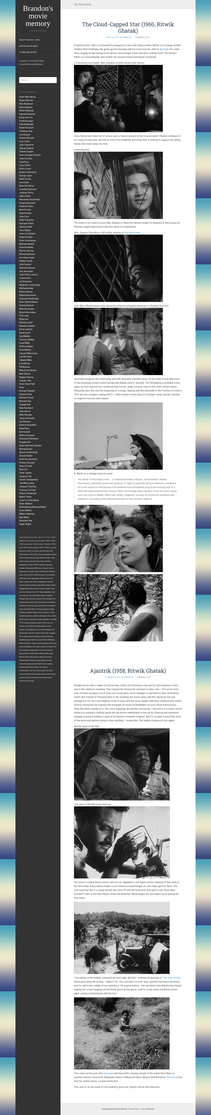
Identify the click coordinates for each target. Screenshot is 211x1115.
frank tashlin (43, 677)
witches (53, 585)
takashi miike (46, 626)
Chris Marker (25, 350)
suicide (54, 554)
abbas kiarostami (45, 657)
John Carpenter (26, 145)
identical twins (46, 674)
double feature (45, 578)
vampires (42, 565)
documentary (40, 541)
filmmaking (28, 548)
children (36, 565)
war (52, 578)
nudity (43, 636)
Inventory (49, 650)
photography (23, 589)
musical (53, 548)
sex (28, 571)
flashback (28, 647)
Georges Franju (26, 223)
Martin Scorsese (27, 435)
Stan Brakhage (26, 124)
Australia (37, 595)
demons (36, 589)
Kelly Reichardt (26, 408)
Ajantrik (164, 49)
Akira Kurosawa (26, 309)
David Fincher (25, 213)
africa (21, 554)
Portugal (22, 599)
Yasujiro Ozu (25, 380)
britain (29, 551)
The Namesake (132, 232)
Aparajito (108, 1073)
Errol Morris (24, 363)
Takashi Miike (25, 360)
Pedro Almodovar (27, 97)
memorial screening (26, 606)
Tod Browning (25, 131)
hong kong (23, 571)
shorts (31, 541)
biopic (36, 667)
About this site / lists (29, 40)
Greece (21, 677)
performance (29, 667)
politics (42, 558)
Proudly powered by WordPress (114, 1109)
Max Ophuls (24, 374)
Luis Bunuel (24, 134)
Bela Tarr (23, 469)
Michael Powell (26, 397)
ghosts (26, 554)
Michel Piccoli (24, 657)
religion (45, 568)
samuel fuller (41, 599)
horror (26, 541)
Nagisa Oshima (26, 377)
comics (50, 568)
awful (31, 575)
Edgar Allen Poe (36, 650)
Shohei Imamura (27, 268)
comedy (42, 571)
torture (27, 623)
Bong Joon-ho (26, 117)
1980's (47, 541)
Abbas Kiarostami (27, 295)
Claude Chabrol (26, 148)
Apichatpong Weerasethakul (32, 507)
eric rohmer (49, 647)
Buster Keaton (26, 292)
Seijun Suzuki (25, 466)
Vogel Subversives (43, 660)
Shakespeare (46, 630)
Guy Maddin (24, 336)
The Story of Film (172, 977)
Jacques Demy (26, 192)
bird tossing (41, 671)
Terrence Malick (26, 339)
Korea (43, 585)
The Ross (49, 671)
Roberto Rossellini (27, 425)
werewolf (38, 664)
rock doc (32, 561)
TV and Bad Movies (28, 52)
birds (47, 551)
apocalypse (23, 565)
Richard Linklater (27, 326)
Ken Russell (24, 432)
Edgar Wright (25, 524)
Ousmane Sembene (28, 438)
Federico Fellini (26, 206)
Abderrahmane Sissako (30, 445)
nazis (21, 575)
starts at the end (43, 623)
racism (26, 575)
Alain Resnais (25, 415)
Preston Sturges (27, 462)
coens (50, 677)
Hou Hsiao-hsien (27, 257)
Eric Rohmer (25, 421)
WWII (35, 568)
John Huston (25, 264)
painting (49, 565)
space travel (34, 571)
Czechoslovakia (42, 643)
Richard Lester (26, 322)
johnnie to (46, 612)
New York (22, 558)
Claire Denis (24, 196)
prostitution (23, 640)
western (48, 558)
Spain (21, 582)
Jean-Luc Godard (27, 233)
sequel (35, 548)
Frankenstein (24, 671)
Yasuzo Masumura (28, 353)
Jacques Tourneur (27, 486)
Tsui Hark (32, 671)
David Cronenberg (27, 172)
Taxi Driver (171, 1077)
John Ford (24, 216)
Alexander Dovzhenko (29, 199)
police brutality (30, 585)
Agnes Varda (25, 497)
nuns (53, 674)
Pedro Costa (25, 168)
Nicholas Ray (25, 401)
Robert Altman (26, 100)
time (51, 619)
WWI (55, 619)
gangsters (35, 578)
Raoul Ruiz (24, 428)
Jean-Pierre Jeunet (28, 274)
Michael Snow (25, 449)
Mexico (52, 571)
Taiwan (34, 643)
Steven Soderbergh (28, 452)
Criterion (47, 544)
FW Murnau (24, 367)
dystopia (49, 599)
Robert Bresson (26, 127)
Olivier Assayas (26, 110)
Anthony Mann (26, 346)
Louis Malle (24, 343)
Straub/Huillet (25, 456)
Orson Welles (25, 510)
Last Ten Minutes (25, 592)
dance (40, 568)
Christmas (23, 612)
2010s (47, 537)
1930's (46, 548)
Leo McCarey (25, 356)
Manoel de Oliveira (28, 370)
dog (20, 602)
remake (22, 568)
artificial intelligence (40, 616)
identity (42, 551)
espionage (27, 609)
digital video (50, 589)
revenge (36, 558)
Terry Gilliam (25, 230)
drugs (38, 561)
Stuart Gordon (26, 237)
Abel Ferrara (25, 209)
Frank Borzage (26, 121)
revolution (49, 595)
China (42, 561)
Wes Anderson (26, 104)
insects (21, 647)
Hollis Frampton (26, 220)
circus (39, 630)
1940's (41, 548)
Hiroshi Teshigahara (28, 479)
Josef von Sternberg (29, 500)
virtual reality (24, 674)
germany (30, 558)
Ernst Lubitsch (26, 329)
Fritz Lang (24, 315)
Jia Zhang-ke (25, 281)
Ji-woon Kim (25, 278)
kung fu (42, 589)
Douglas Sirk (25, 442)
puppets (52, 633)
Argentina (28, 616)
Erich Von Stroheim (28, 459)
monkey (26, 636)
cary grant (40, 640)
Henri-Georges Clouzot (30, 155)
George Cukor (25, 175)
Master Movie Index (28, 46)
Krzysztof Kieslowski (29, 298)
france (40, 544)
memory (22, 585)
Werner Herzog (26, 250)
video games (34, 657)
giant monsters (34, 636)
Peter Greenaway (27, 240)
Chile (31, 653)
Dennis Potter (25, 394)
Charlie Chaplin (26, 151)
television (22, 551)
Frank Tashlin (25, 473)
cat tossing (53, 643)
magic (38, 585)
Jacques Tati (25, 476)
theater (50, 582)
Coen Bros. (24, 162)
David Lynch (24, 333)
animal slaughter (43, 619)
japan (21, 548)
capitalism (26, 650)
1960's (35, 544)
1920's (31, 554)
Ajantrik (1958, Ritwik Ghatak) (128, 670)
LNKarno (37, 575)
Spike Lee (23, 319)
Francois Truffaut (27, 490)
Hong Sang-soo (29, 664)
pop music (27, 578)
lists (51, 551)
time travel (33, 582)
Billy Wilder (24, 517)
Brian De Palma (26, 186)
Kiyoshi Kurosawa (27, 312)
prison (42, 575)
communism (23, 681)
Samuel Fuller (25, 227)
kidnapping (29, 568)
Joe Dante (24, 182)
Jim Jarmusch (26, 271)
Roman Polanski (27, 391)
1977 (37, 592)
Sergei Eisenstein (27, 203)
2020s (53, 537)
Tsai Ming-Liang (26, 483)
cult (54, 599)
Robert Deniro (24, 653)
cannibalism (51, 602)
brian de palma (47, 664)
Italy (36, 554)
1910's (21, 623)
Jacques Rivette (27, 418)
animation (28, 544)
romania (37, 653)
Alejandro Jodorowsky (29, 285)
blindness (33, 623)
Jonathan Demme (27, 189)
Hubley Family (25, 261)
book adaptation (45, 592)
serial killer (45, 633)
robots (21, 578)
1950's (53, 544)
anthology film (43, 582)
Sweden (30, 612)
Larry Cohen (25, 165)
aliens (26, 561)
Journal (27, 626)
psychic (22, 630)
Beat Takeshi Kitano (28, 302)
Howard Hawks (26, 247)
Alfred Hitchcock (27, 254)
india (31, 602)
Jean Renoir (25, 411)
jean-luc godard (49, 606)
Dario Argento (25, 107)
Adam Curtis (25, 179)
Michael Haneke (26, 244)
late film (32, 633)
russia (30, 565)
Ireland (21, 667)
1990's (21, 544)
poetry (43, 595)
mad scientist (39, 606)
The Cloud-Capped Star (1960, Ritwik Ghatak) (128, 27)
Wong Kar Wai (25, 520)
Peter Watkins (25, 503)
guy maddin (32, 640)
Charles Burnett (26, 138)
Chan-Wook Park (27, 384)
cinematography (30, 630)
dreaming (25, 602)
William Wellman (27, 514)
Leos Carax (24, 141)
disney (30, 589)
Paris (21, 636)
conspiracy (49, 636)
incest (42, 647)
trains (47, 571)
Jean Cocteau (25, 158)
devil (44, 602)
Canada (26, 582)
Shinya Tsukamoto (28, 493)
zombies (48, 561)
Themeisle (149, 1109)
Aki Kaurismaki (26, 288)
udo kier (31, 681)
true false (35, 551)
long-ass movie (28, 595)
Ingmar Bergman (27, 114)
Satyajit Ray (24, 404)
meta (21, 609)
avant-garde (46, 554)
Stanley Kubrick (26, 305)
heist (44, 650)
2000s (21, 541)
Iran (33, 592)
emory (48, 585)
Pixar (21, 387)
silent (40, 554)
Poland (21, 660)
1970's (53, 541)
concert (37, 633)
